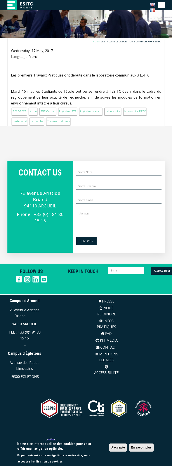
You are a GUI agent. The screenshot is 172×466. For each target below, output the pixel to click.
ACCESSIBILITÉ (106, 370)
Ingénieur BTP (67, 111)
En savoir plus (141, 447)
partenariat (20, 121)
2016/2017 (19, 111)
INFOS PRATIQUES (106, 323)
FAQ (106, 333)
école (33, 111)
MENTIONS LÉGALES (106, 357)
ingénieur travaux (91, 111)
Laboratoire (113, 111)
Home (97, 41)
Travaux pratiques (58, 121)
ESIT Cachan (48, 111)
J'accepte (118, 447)
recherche (37, 121)
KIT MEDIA (107, 340)
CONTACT (106, 347)
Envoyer (86, 241)
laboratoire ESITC (135, 111)
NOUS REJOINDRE (106, 311)
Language (19, 56)
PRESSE (106, 301)
